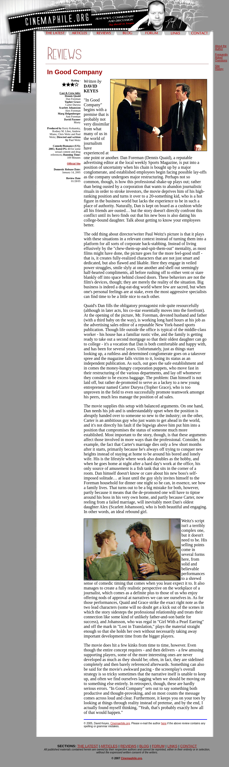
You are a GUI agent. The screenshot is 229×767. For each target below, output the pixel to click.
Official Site (74, 163)
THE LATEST (87, 746)
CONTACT (188, 746)
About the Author (221, 47)
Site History (219, 67)
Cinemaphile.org (120, 723)
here (163, 723)
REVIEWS (128, 746)
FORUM (158, 746)
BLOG (144, 746)
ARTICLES (109, 746)
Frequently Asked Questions (221, 57)
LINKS (172, 746)
